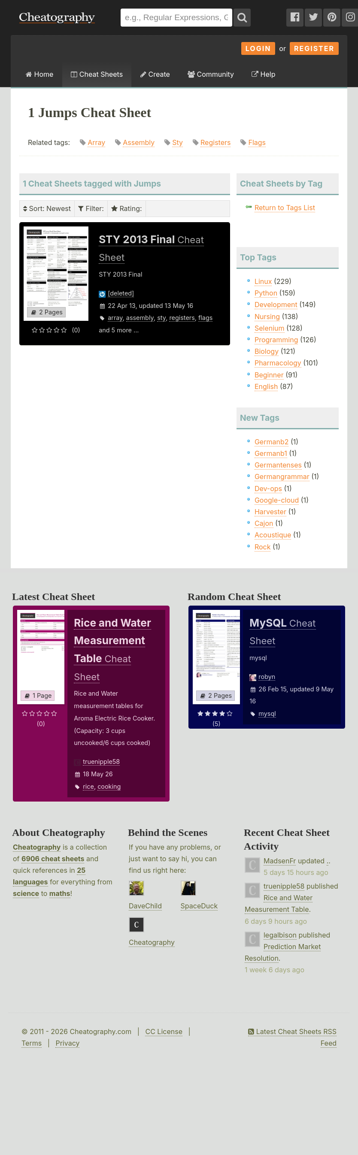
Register (314, 48)
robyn (266, 676)
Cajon (264, 523)
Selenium (270, 328)
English (266, 386)
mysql (267, 713)
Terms (31, 1043)
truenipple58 (101, 761)
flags (205, 317)
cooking (109, 786)
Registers (215, 142)
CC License (163, 1031)
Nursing (267, 316)
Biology (267, 351)
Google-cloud (277, 500)
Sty (177, 142)
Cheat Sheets (97, 74)
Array (96, 142)
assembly (140, 317)
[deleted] (121, 293)
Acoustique (273, 535)
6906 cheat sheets (52, 858)
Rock (263, 547)
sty (161, 317)
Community (211, 74)
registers (181, 317)
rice (88, 786)
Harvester (270, 511)
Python (266, 293)
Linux (263, 281)
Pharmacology (278, 363)
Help (263, 74)
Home (39, 74)
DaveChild (145, 906)
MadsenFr (280, 860)
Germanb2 (272, 441)
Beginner (269, 375)
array (115, 317)
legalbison (280, 935)
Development (276, 304)
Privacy (67, 1043)
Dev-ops (268, 488)
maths (59, 893)
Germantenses (278, 465)
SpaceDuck (199, 906)
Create (155, 74)
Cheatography (37, 847)
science (26, 893)
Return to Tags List (285, 207)
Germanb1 (271, 453)
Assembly (139, 142)
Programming (276, 339)
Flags (257, 142)
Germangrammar (282, 476)
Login (258, 48)
